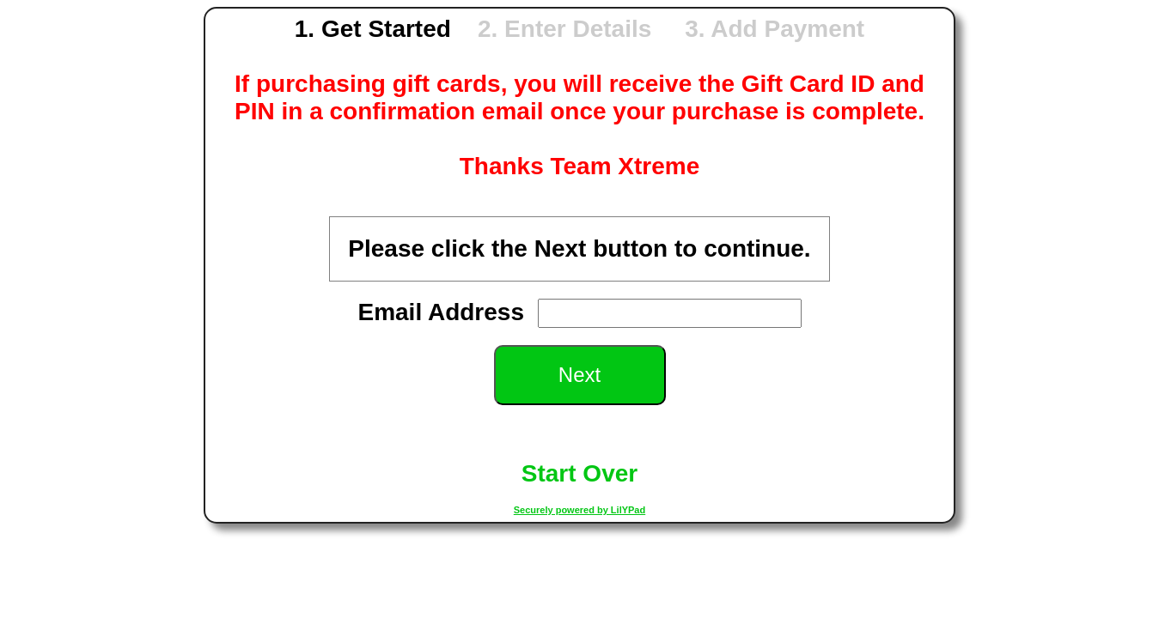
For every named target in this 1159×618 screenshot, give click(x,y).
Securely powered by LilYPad (579, 510)
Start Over (579, 473)
